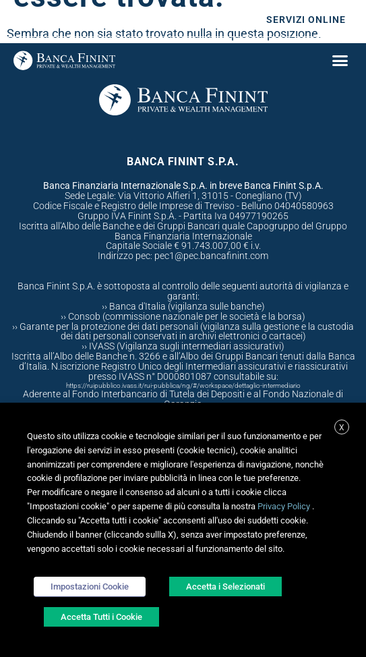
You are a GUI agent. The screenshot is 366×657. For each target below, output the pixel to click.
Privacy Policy (283, 506)
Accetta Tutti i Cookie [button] (101, 617)
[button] (340, 60)
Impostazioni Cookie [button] (90, 586)
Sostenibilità (199, 20)
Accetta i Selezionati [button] (225, 586)
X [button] (341, 427)
